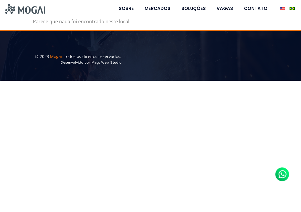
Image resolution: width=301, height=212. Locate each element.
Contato (255, 8)
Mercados (157, 8)
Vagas (225, 8)
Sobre (126, 8)
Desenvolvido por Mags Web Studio (91, 62)
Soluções (193, 8)
